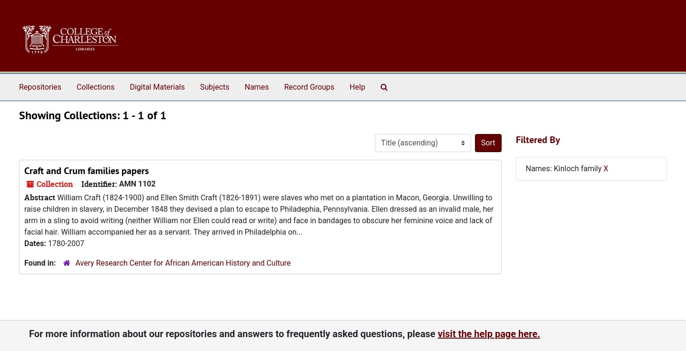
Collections (96, 87)
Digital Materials (157, 87)
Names (257, 87)
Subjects (214, 87)
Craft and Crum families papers (86, 171)
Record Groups (309, 87)
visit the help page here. (489, 334)
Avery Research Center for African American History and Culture (183, 263)
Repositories (40, 87)
